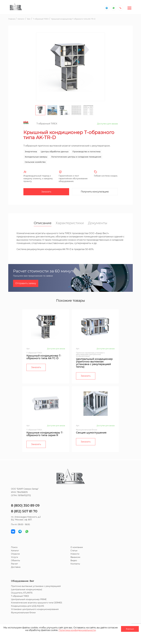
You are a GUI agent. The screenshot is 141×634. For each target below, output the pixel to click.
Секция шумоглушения (91, 432)
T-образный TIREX (20, 596)
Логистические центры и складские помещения (76, 157)
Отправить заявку (25, 283)
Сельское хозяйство (35, 162)
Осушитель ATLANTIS (21, 593)
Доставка (15, 567)
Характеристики (70, 223)
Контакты (75, 564)
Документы (97, 223)
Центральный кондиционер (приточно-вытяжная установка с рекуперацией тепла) (94, 362)
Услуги (14, 557)
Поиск (14, 547)
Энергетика (31, 151)
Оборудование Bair (22, 581)
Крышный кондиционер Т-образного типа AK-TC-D (43, 357)
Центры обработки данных (55, 151)
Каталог (15, 550)
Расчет (14, 564)
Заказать (46, 191)
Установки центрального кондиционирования (35, 609)
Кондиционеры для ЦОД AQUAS (27, 606)
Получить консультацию (95, 191)
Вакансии (75, 557)
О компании (76, 547)
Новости (74, 554)
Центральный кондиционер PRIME (29, 599)
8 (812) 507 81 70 (24, 511)
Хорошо (130, 629)
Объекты (15, 560)
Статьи (73, 550)
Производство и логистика (86, 151)
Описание (42, 223)
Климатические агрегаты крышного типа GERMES (36, 602)
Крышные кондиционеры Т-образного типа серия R (44, 434)
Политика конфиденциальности (77, 630)
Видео (73, 560)
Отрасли (15, 554)
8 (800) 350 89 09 (25, 505)
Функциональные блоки (23, 612)
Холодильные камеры (36, 157)
